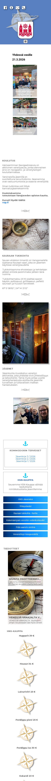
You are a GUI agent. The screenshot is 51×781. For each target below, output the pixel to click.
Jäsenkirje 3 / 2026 (25, 456)
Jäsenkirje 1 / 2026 (25, 461)
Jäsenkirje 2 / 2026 (25, 459)
